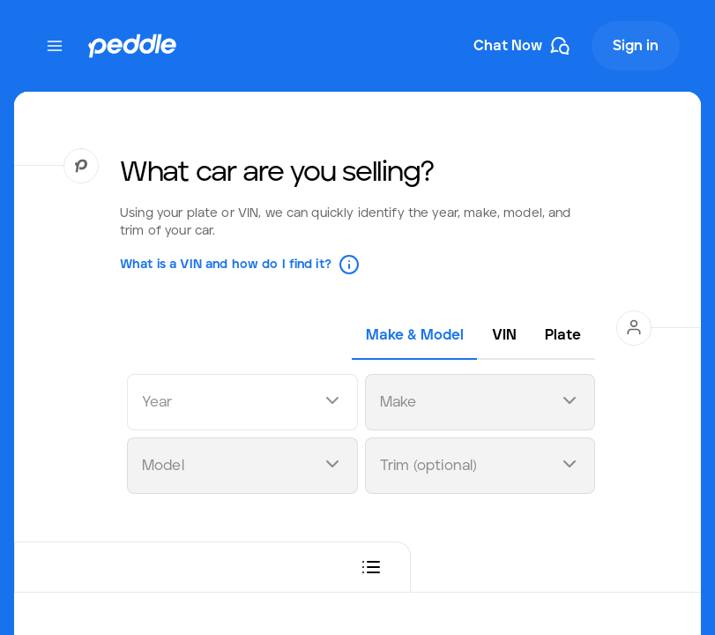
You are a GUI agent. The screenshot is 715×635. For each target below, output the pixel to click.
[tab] (415, 335)
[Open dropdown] (332, 402)
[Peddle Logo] (132, 46)
